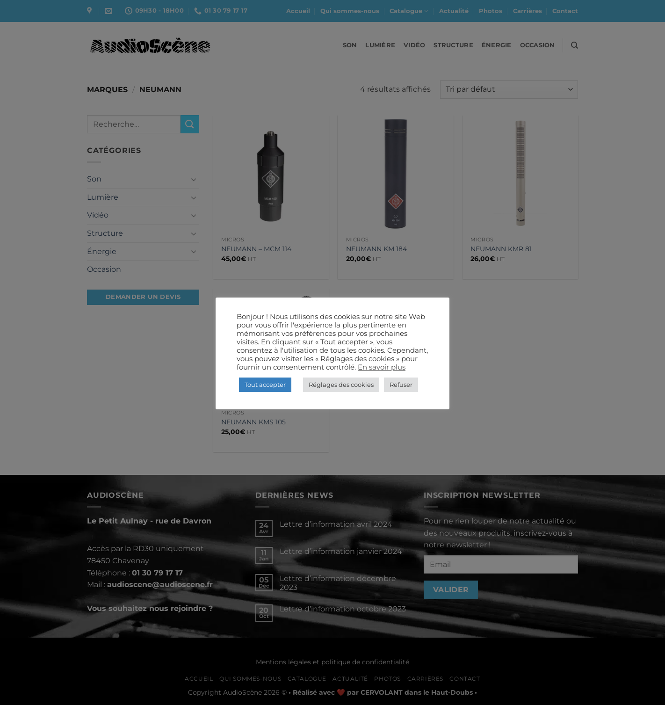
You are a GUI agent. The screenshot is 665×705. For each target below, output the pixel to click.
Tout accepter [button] (265, 384)
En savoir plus (381, 367)
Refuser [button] (401, 384)
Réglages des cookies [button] (341, 384)
